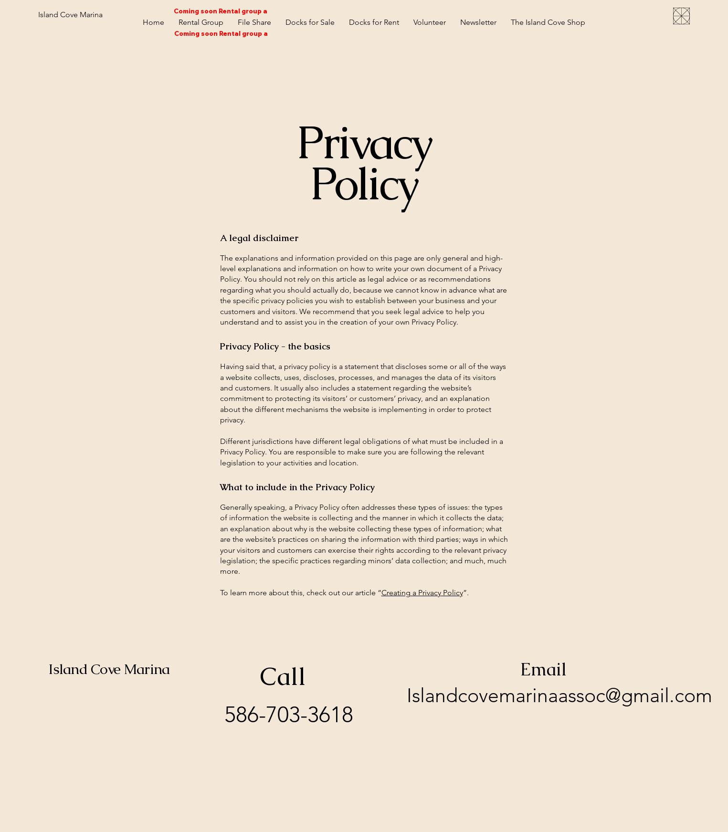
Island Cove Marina (108, 669)
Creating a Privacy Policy (422, 592)
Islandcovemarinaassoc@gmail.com (559, 695)
